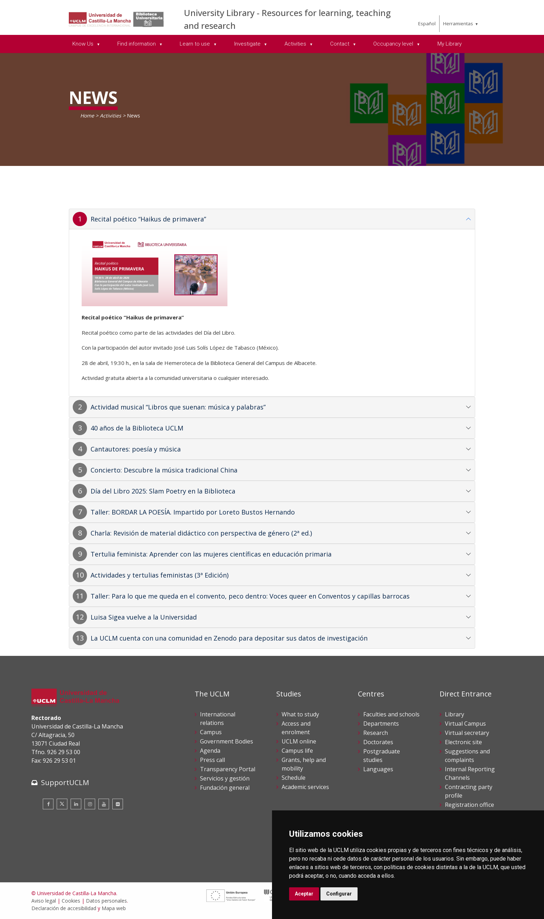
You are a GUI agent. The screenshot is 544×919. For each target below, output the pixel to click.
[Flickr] (117, 804)
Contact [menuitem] (340, 44)
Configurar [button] (339, 894)
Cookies (71, 900)
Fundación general (225, 788)
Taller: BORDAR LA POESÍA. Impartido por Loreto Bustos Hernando (193, 512)
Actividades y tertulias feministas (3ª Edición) (160, 575)
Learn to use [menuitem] (195, 44)
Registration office (469, 805)
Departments (381, 723)
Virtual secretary (467, 733)
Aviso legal (43, 900)
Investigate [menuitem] (248, 44)
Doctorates (378, 742)
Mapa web (114, 908)
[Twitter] (62, 804)
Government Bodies (226, 741)
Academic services (305, 787)
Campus (211, 732)
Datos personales (106, 900)
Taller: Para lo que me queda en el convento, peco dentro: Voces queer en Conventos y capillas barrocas (250, 596)
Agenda (210, 750)
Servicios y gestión (225, 778)
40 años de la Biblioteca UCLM (137, 428)
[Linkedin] (76, 804)
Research (375, 733)
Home (87, 115)
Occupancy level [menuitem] (394, 44)
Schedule (294, 778)
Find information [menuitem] (137, 44)
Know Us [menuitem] (83, 44)
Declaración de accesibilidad (63, 908)
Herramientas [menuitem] (458, 23)
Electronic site (463, 742)
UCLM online (299, 741)
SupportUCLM (65, 782)
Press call (212, 760)
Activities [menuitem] (296, 44)
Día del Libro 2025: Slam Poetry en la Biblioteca (163, 491)
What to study (300, 714)
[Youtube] (103, 804)
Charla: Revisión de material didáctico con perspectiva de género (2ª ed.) (201, 533)
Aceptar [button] (304, 894)
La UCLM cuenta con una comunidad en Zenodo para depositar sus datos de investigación (229, 638)
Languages (378, 769)
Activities (110, 115)
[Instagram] (89, 804)
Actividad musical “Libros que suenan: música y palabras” (178, 407)
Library (454, 714)
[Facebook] (48, 804)
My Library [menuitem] (449, 44)
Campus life (297, 750)
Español (427, 23)
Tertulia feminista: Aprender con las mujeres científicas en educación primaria (211, 554)
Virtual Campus (465, 723)
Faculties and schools (391, 714)
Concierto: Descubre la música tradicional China (164, 470)
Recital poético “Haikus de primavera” (148, 219)
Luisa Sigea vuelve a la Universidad (144, 617)
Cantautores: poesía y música (136, 449)
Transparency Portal (227, 769)
